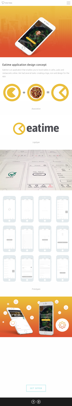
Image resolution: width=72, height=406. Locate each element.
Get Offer (36, 388)
